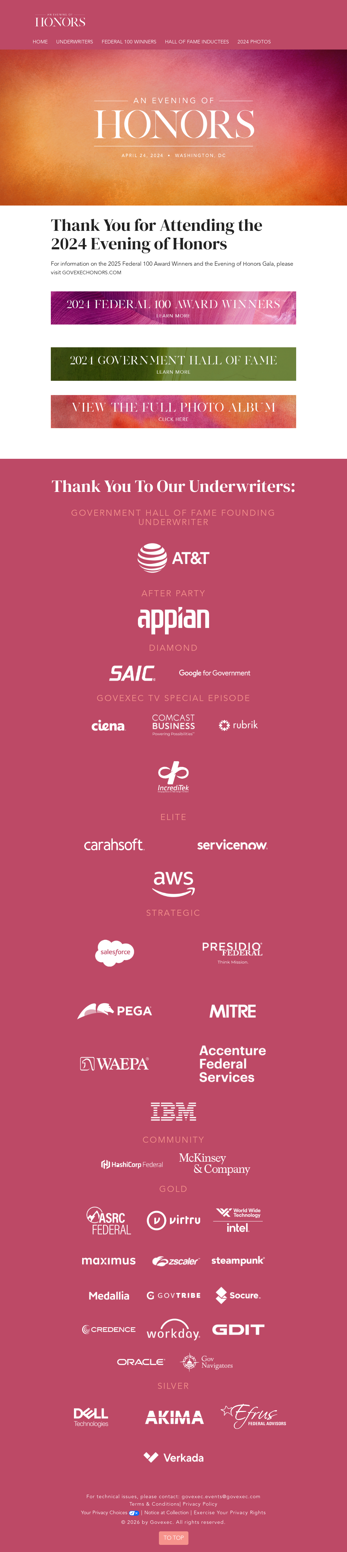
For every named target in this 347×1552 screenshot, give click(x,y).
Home (40, 42)
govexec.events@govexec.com (221, 1496)
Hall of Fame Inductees (197, 42)
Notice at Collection (166, 1512)
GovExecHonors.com (91, 272)
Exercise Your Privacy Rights (230, 1512)
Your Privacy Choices (110, 1512)
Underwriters (74, 42)
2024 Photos (254, 42)
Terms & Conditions (154, 1504)
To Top (174, 1538)
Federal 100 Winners (129, 42)
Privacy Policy (200, 1504)
